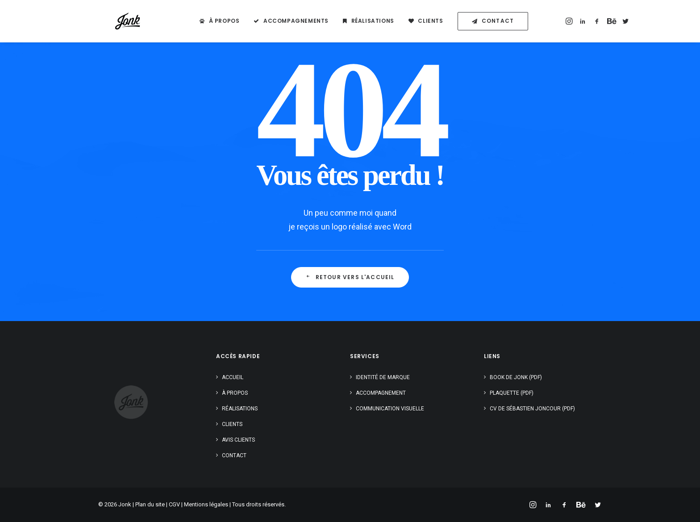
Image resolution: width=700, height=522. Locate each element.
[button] (569, 21)
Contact (234, 455)
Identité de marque (383, 377)
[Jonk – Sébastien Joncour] (111, 21)
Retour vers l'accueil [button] (349, 277)
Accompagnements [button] (296, 21)
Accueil (232, 377)
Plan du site (150, 504)
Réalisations (372, 21)
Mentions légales (206, 504)
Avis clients (238, 440)
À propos (224, 21)
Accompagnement (381, 393)
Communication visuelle (390, 408)
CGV (174, 504)
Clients (430, 21)
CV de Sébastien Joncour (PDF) (532, 408)
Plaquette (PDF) (511, 393)
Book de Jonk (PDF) (516, 377)
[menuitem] (219, 21)
